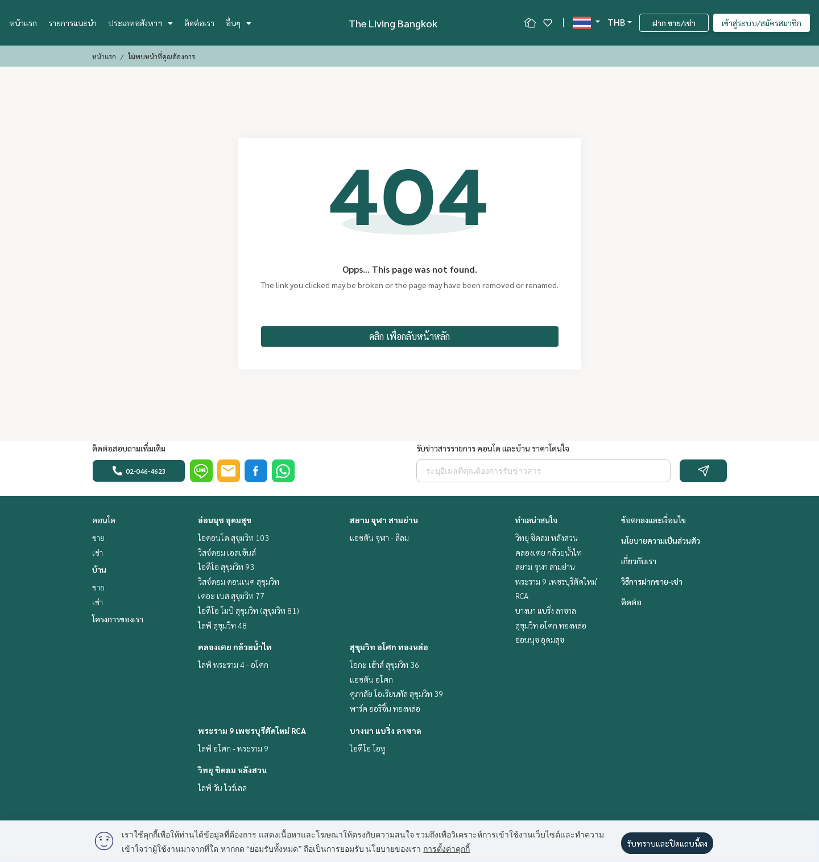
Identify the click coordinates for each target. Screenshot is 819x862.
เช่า (97, 552)
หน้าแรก (23, 23)
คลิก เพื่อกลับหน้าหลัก (409, 336)
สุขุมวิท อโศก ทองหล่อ (389, 647)
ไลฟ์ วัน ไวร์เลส (222, 787)
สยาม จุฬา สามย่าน (384, 520)
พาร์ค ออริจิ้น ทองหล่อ (385, 708)
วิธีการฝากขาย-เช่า (651, 581)
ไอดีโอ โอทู (368, 748)
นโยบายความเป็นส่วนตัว (660, 540)
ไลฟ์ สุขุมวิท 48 (222, 625)
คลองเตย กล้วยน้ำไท (235, 647)
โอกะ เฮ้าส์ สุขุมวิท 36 (384, 664)
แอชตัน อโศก (371, 679)
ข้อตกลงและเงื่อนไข (653, 520)
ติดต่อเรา (199, 23)
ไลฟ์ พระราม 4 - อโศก (233, 664)
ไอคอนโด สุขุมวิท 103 (233, 537)
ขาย (98, 537)
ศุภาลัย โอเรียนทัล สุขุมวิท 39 (396, 693)
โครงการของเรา (117, 619)
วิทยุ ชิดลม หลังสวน (232, 770)
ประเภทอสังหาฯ (140, 23)
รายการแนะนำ (72, 23)
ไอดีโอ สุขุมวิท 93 (226, 566)
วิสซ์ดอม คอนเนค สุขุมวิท (238, 581)
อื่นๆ (238, 23)
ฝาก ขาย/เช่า (674, 23)
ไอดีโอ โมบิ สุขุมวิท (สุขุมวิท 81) (248, 610)
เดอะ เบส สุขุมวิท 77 (231, 595)
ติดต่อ (631, 602)
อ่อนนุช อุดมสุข (224, 520)
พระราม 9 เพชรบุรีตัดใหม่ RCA (252, 730)
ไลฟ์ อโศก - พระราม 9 (233, 748)
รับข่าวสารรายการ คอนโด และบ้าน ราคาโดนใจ (492, 448)
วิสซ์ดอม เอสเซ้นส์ (227, 552)
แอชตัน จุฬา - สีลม (379, 537)
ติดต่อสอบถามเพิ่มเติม (129, 448)
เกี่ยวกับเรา (638, 561)
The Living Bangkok (393, 23)
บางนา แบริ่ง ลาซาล (385, 730)
